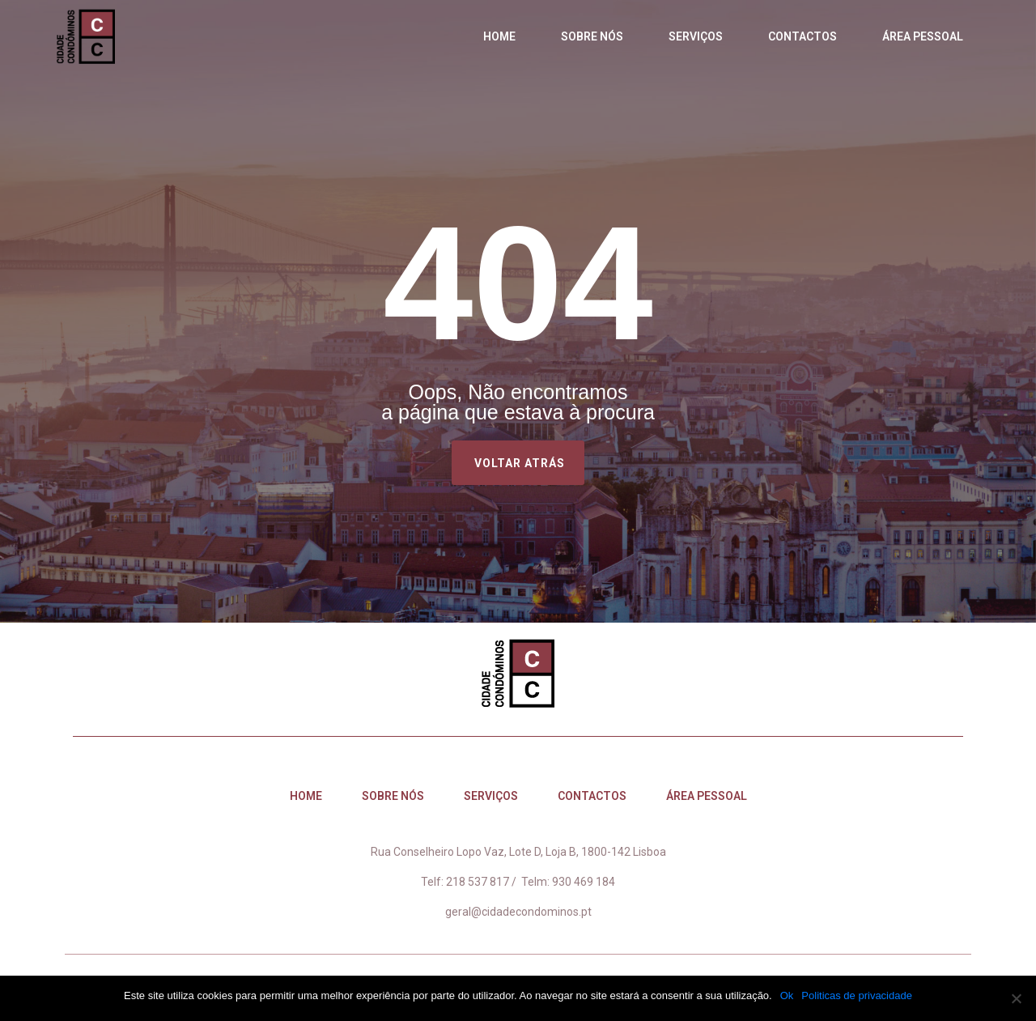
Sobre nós (592, 36)
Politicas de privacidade (856, 995)
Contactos (802, 36)
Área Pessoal (922, 36)
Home (499, 36)
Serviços (696, 36)
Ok (787, 995)
